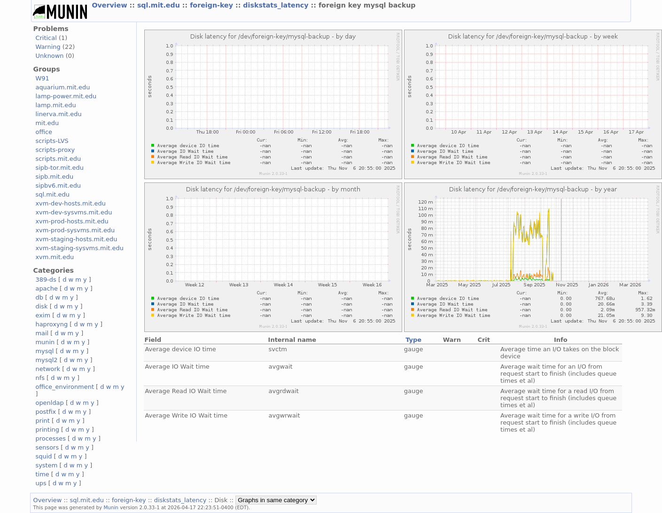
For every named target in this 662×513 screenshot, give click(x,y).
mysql (44, 351)
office (43, 131)
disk (41, 306)
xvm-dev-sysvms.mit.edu (73, 212)
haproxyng (51, 324)
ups (40, 483)
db (39, 297)
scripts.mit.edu (58, 158)
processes (50, 438)
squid (43, 456)
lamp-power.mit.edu (65, 96)
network (47, 368)
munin (45, 342)
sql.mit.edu (159, 5)
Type (413, 339)
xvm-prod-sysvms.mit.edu (75, 230)
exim (42, 315)
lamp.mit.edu (55, 105)
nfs (40, 377)
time (42, 474)
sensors (47, 447)
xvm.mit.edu (54, 256)
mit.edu (47, 122)
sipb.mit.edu (54, 176)
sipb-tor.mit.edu (59, 167)
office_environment (64, 386)
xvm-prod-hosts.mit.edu (71, 221)
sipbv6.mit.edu (58, 185)
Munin (110, 507)
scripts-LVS (51, 140)
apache (46, 288)
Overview (110, 5)
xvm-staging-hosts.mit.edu (76, 239)
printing (47, 429)
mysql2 (46, 359)
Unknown (49, 55)
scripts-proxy (55, 149)
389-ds (45, 279)
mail (41, 333)
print (42, 420)
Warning (47, 46)
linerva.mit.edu (58, 114)
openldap (49, 402)
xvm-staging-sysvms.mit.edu (79, 248)
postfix (45, 411)
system (46, 465)
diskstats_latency (277, 5)
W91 (42, 78)
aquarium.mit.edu (62, 87)
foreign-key (212, 5)
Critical (45, 37)
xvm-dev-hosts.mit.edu (70, 203)
